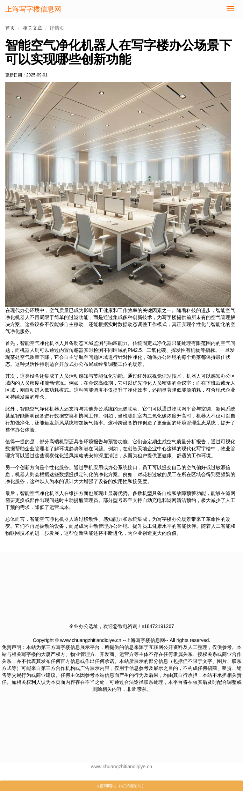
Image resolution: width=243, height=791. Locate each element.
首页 (10, 28)
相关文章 (32, 28)
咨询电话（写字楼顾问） (121, 785)
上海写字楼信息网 (33, 9)
